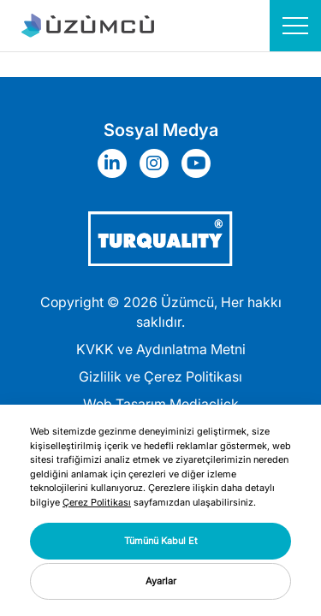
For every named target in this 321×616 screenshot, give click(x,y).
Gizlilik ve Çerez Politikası (160, 376)
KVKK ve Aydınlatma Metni (161, 349)
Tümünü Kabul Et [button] (161, 541)
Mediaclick (204, 403)
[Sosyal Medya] (116, 163)
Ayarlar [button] (161, 581)
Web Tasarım (124, 403)
